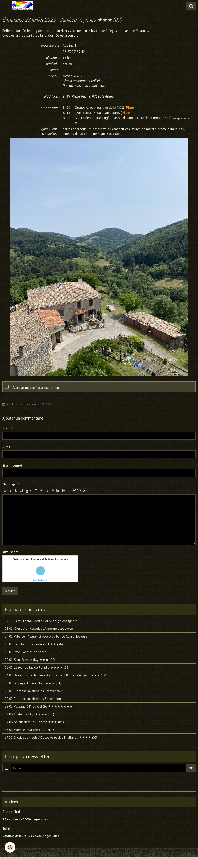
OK (191, 768)
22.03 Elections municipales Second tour (33, 698)
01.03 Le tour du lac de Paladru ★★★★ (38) (37, 667)
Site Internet (12, 465)
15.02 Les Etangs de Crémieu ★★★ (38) (34, 644)
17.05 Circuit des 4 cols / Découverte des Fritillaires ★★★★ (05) (51, 737)
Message (9, 484)
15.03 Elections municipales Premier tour (34, 691)
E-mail (7, 447)
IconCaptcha (39, 580)
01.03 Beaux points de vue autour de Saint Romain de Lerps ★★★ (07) (55, 675)
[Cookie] (10, 847)
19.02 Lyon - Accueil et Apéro (25, 652)
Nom (5, 428)
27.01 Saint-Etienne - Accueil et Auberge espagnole (41, 621)
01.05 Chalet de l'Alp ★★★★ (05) (29, 714)
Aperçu (79, 490)
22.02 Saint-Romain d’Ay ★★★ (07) (30, 660)
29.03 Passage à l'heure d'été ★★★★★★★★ (39, 706)
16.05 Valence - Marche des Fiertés (30, 730)
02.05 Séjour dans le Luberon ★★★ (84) (34, 722)
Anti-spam (10, 552)
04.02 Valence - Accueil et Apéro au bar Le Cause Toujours (46, 636)
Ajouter (10, 591)
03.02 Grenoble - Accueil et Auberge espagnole (39, 628)
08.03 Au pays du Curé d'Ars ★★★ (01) (33, 683)
